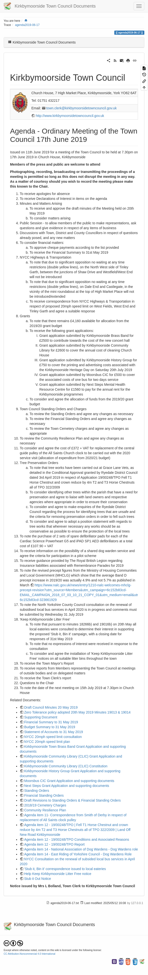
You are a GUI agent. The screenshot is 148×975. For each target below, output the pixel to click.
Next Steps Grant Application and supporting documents (66, 786)
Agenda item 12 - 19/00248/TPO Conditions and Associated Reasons (76, 839)
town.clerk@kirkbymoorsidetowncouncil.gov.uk (81, 108)
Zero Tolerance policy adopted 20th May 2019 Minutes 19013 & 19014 (77, 712)
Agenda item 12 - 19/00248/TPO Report (54, 844)
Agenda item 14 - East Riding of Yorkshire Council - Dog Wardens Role (78, 854)
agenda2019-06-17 (27, 25)
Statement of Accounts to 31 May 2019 (53, 732)
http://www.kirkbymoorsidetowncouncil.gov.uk (70, 116)
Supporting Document (40, 717)
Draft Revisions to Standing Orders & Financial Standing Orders (72, 800)
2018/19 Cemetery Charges (45, 805)
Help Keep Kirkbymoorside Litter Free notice (57, 874)
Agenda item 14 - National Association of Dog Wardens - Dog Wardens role (81, 849)
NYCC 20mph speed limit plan (47, 742)
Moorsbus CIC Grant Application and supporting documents (69, 781)
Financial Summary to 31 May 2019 (51, 722)
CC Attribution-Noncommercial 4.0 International (29, 953)
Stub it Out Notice (37, 879)
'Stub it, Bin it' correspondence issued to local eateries (65, 869)
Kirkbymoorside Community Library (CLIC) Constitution (65, 766)
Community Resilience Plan (45, 810)
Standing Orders (36, 791)
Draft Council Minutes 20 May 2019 (51, 707)
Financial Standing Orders (44, 795)
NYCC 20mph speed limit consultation (53, 737)
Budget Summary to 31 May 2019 (49, 727)
